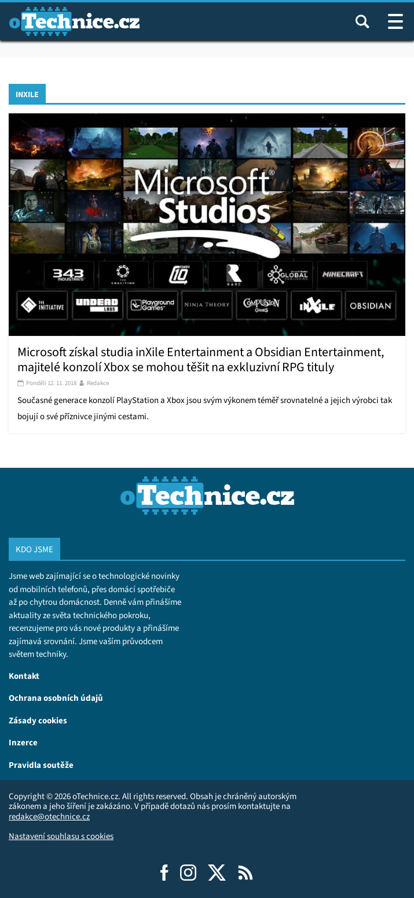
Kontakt (24, 675)
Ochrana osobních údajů (56, 697)
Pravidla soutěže (41, 764)
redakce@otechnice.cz (49, 816)
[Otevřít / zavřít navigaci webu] (395, 21)
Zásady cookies (38, 720)
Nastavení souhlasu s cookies (61, 836)
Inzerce (23, 742)
